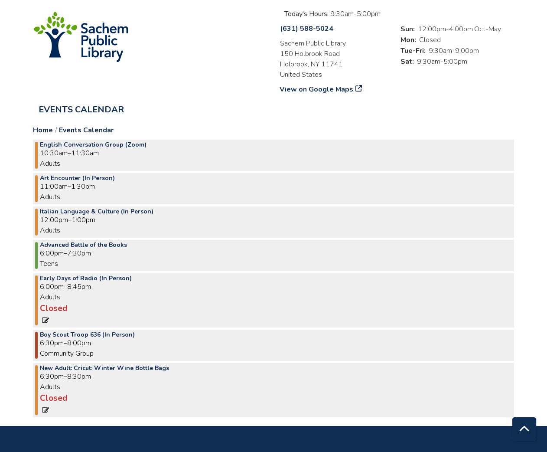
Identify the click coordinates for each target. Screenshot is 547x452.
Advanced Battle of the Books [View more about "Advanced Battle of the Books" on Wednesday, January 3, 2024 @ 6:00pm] (83, 245)
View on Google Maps (316, 89)
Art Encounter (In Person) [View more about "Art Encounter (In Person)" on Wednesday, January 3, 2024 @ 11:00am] (77, 178)
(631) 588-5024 (306, 28)
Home (43, 130)
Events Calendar (81, 109)
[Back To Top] (524, 429)
